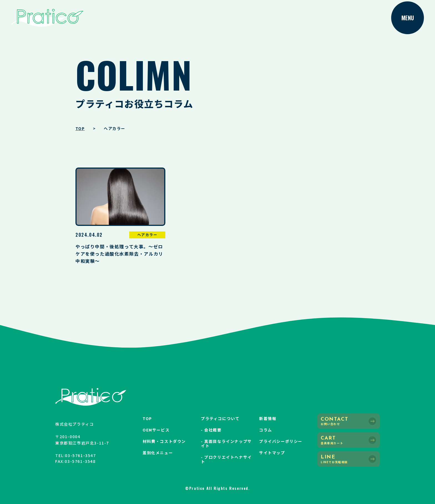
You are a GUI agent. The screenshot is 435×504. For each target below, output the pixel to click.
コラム (265, 430)
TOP (147, 418)
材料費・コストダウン (164, 441)
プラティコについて (220, 418)
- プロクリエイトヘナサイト (226, 459)
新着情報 (267, 418)
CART (348, 440)
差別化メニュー (158, 452)
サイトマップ (272, 452)
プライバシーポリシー (280, 441)
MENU (407, 18)
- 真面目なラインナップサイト (226, 443)
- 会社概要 (211, 430)
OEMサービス (156, 430)
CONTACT (348, 421)
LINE (348, 459)
